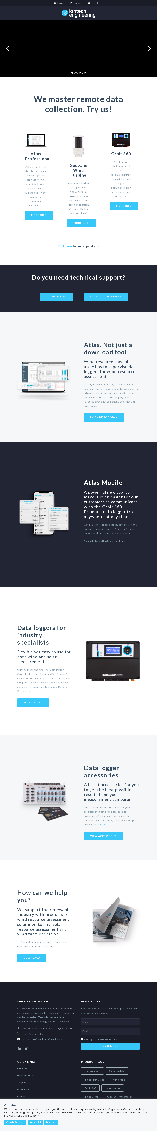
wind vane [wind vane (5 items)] (119, 1079)
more (31, 691)
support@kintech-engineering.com (43, 1039)
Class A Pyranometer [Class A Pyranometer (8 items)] (119, 1096)
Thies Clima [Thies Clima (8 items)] (91, 1096)
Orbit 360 (22, 1068)
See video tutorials (105, 296)
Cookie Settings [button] (15, 1122)
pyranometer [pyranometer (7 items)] (112, 1088)
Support (21, 1082)
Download (31, 957)
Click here (65, 246)
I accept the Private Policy (100, 1039)
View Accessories (103, 836)
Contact (21, 1096)
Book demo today (103, 417)
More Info (39, 215)
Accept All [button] (35, 1122)
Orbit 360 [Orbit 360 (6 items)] (90, 1088)
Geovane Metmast (27, 1075)
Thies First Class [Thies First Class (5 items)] (94, 1079)
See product (33, 702)
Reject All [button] (51, 1122)
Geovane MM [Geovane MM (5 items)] (117, 1071)
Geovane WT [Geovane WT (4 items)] (92, 1071)
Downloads (23, 1089)
